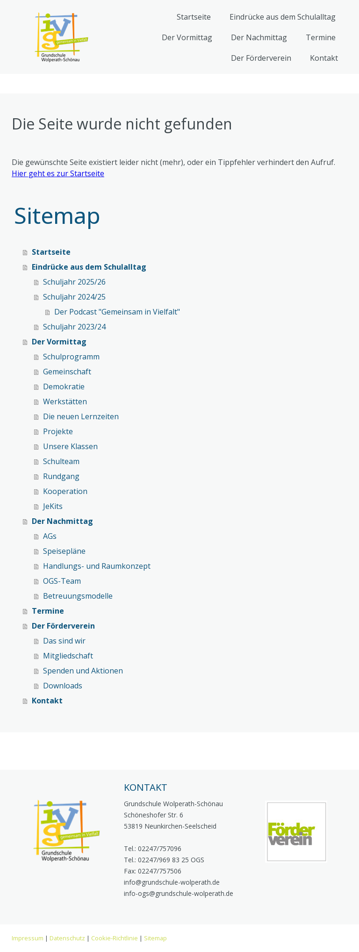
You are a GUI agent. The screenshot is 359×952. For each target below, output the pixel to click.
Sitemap (155, 938)
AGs (50, 536)
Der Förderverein (261, 58)
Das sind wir (64, 641)
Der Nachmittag (259, 37)
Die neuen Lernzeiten (81, 416)
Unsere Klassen (70, 446)
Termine (321, 37)
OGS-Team (62, 581)
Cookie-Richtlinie (114, 938)
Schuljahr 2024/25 (74, 297)
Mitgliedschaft (68, 656)
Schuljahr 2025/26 (74, 282)
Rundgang (61, 476)
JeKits (53, 506)
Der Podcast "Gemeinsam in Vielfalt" (117, 312)
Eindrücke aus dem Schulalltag (283, 17)
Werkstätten (65, 401)
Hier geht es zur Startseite (58, 173)
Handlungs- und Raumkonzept (97, 566)
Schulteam (61, 461)
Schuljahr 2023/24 (74, 327)
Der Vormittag (187, 37)
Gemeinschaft (67, 371)
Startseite (194, 17)
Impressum (27, 938)
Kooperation (65, 491)
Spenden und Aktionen (83, 671)
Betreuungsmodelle (78, 596)
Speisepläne (64, 551)
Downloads (62, 685)
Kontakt (324, 58)
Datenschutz (67, 938)
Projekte (58, 431)
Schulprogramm (71, 356)
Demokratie (64, 386)
